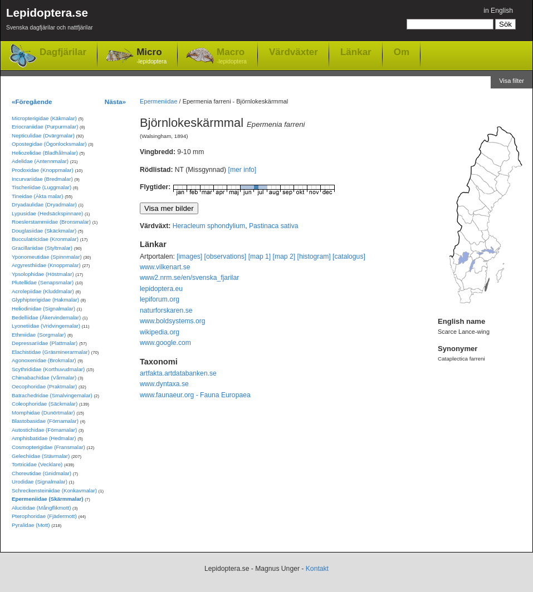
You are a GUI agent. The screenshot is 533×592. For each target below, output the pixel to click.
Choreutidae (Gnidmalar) (41, 473)
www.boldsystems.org (173, 321)
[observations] (225, 256)
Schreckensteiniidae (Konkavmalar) (54, 490)
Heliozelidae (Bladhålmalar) (45, 153)
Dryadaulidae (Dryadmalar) (44, 204)
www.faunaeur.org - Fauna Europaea (195, 395)
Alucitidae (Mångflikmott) (41, 508)
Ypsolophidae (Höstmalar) (43, 274)
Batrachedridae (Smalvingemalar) (52, 395)
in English (498, 10)
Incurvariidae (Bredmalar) (42, 179)
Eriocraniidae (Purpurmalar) (45, 127)
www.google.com (165, 343)
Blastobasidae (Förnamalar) (45, 421)
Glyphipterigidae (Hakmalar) (45, 300)
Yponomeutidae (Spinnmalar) (47, 257)
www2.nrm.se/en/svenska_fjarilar (189, 278)
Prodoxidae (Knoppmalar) (43, 170)
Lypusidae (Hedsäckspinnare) (47, 213)
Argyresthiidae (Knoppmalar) (46, 265)
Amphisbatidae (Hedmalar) (44, 438)
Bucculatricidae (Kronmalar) (45, 239)
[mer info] (242, 170)
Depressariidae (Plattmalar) (44, 343)
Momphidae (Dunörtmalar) (43, 413)
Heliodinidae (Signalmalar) (43, 308)
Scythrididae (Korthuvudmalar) (48, 369)
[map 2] (284, 256)
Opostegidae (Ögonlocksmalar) (49, 144)
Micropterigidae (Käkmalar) (44, 118)
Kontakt (317, 569)
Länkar (355, 52)
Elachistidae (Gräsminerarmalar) (51, 352)
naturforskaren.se (166, 310)
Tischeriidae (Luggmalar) (41, 187)
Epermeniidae (159, 101)
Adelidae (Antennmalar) (40, 161)
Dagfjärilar (63, 52)
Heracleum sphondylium (209, 226)
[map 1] (259, 256)
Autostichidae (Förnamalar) (44, 430)
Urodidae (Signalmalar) (39, 481)
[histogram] (314, 256)
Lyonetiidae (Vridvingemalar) (46, 326)
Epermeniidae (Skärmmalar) (48, 499)
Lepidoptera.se (49, 21)
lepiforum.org (159, 299)
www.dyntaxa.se (164, 384)
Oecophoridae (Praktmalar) (44, 386)
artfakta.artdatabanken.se (178, 373)
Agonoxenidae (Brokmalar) (44, 360)
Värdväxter (293, 52)
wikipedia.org (159, 332)
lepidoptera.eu (161, 289)
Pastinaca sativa (274, 226)
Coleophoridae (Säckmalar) (44, 404)
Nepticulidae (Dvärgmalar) (43, 135)
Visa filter (511, 80)
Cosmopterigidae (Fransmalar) (48, 447)
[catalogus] (348, 256)
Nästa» (115, 101)
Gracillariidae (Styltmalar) (42, 248)
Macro (232, 56)
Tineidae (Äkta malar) (37, 196)
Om (401, 52)
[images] (189, 256)
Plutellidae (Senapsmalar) (43, 282)
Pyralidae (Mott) (31, 525)
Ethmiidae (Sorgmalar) (39, 335)
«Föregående (32, 101)
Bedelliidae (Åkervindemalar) (46, 317)
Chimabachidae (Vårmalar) (44, 377)
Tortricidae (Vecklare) (37, 464)
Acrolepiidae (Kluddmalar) (43, 291)
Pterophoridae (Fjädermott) (44, 516)
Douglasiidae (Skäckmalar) (44, 231)
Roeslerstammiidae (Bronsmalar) (51, 222)
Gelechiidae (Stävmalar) (41, 456)
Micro (151, 56)
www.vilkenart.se (165, 267)
